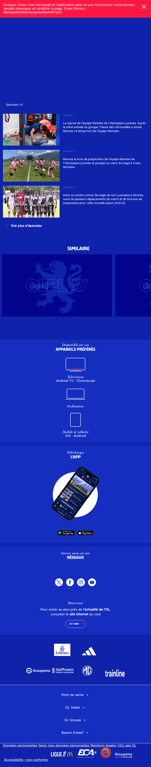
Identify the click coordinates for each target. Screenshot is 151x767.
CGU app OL (126, 745)
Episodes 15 (14, 104)
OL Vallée (72, 707)
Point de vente (72, 695)
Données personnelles (20, 745)
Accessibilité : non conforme (26, 759)
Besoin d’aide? (73, 732)
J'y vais (74, 623)
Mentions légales (103, 745)
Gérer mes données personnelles (63, 745)
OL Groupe (72, 720)
